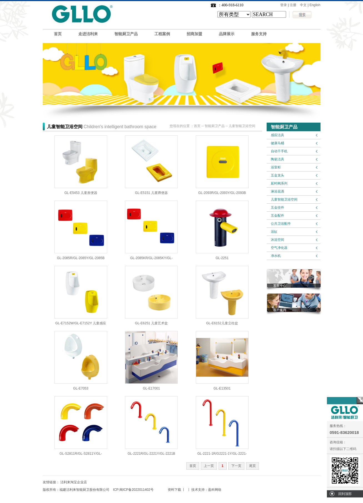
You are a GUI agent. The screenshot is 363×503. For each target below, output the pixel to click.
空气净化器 (279, 248)
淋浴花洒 (277, 191)
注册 (293, 5)
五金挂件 (277, 207)
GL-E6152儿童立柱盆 (222, 323)
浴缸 (274, 232)
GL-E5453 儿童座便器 (80, 193)
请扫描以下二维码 (343, 449)
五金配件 (277, 216)
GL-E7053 (80, 388)
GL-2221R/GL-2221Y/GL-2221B (151, 454)
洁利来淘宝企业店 (73, 482)
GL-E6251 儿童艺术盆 (151, 323)
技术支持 (198, 490)
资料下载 (174, 490)
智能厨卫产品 (126, 34)
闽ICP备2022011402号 (136, 490)
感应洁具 (277, 135)
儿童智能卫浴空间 (284, 199)
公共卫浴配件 (281, 224)
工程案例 (162, 34)
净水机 (276, 256)
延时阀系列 (279, 183)
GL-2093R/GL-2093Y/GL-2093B (222, 193)
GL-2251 (222, 258)
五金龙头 (277, 175)
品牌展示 (226, 34)
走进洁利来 (88, 34)
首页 (58, 34)
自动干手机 (279, 151)
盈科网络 (214, 490)
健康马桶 (277, 143)
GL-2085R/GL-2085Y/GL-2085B (80, 258)
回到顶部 (345, 494)
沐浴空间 (277, 240)
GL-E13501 (222, 388)
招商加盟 (194, 34)
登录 (283, 5)
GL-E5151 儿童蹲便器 (151, 193)
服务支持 (259, 34)
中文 (303, 5)
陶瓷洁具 (277, 159)
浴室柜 (276, 167)
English (314, 5)
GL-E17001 (151, 388)
